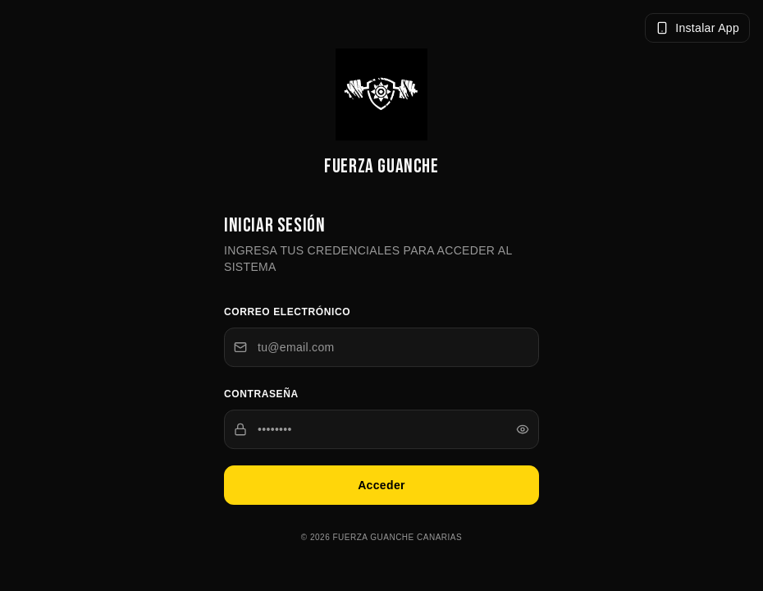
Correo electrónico (287, 312)
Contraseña (261, 395)
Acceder (381, 485)
